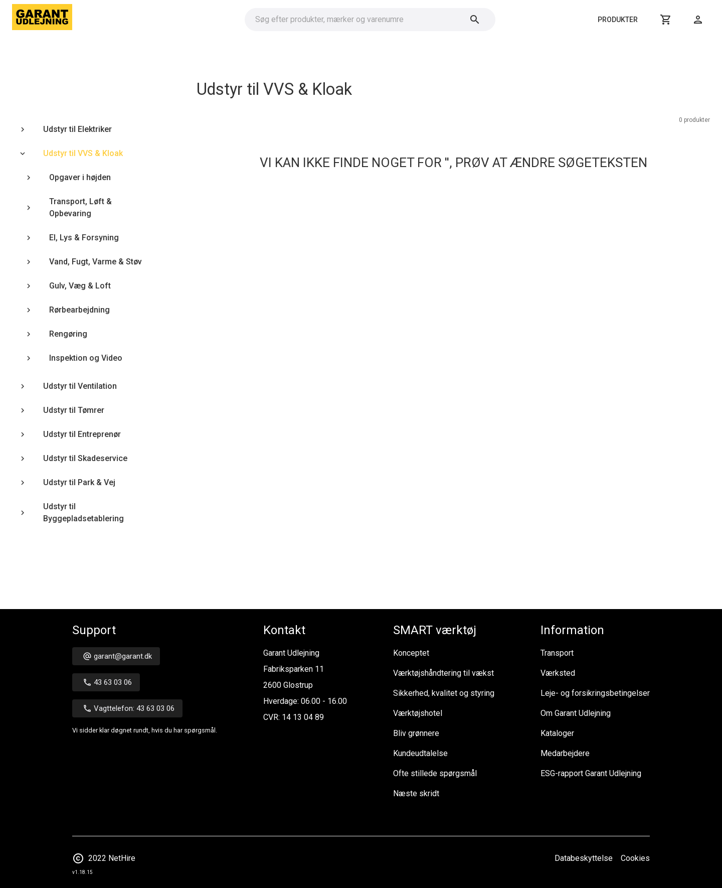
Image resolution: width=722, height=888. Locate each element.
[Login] (698, 20)
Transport (557, 653)
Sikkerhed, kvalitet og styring (443, 693)
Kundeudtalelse (420, 753)
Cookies (635, 858)
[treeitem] (84, 129)
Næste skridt (416, 793)
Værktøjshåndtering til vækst (443, 673)
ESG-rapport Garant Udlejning (590, 773)
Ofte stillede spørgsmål (435, 773)
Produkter (618, 20)
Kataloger (557, 733)
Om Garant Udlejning (575, 713)
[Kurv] (666, 20)
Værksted (557, 673)
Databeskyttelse (584, 858)
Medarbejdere (565, 753)
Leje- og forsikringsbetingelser (595, 693)
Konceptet (411, 653)
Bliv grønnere (416, 733)
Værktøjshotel (417, 713)
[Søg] (475, 20)
